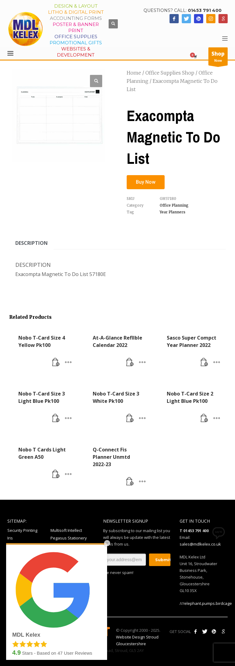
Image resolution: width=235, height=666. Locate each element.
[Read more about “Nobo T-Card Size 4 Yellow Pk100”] (56, 362)
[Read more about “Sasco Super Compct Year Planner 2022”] (204, 362)
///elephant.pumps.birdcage (206, 603)
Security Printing (22, 530)
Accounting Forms (76, 18)
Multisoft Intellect (66, 530)
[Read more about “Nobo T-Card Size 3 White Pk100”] (130, 418)
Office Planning (174, 205)
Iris (10, 538)
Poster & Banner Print (76, 27)
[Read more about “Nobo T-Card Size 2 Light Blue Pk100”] (204, 418)
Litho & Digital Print (76, 12)
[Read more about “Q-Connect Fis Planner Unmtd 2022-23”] (130, 481)
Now (218, 57)
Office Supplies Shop (169, 73)
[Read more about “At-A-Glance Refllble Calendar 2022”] (130, 362)
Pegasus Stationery (68, 538)
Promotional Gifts (76, 43)
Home (134, 73)
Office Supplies (75, 36)
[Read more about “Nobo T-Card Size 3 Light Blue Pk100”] (56, 418)
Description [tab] (31, 243)
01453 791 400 (205, 10)
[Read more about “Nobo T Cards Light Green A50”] (56, 474)
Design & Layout (76, 6)
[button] (96, 81)
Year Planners (172, 212)
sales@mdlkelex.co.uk (200, 544)
